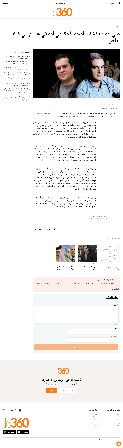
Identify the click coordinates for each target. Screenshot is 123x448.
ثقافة (118, 421)
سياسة (118, 26)
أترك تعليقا (76, 347)
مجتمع (118, 419)
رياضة (118, 425)
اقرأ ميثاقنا (115, 289)
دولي (119, 430)
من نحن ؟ (95, 414)
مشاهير (118, 427)
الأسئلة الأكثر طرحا (93, 416)
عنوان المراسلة (112, 336)
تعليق (116, 305)
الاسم (115, 328)
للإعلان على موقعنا (92, 419)
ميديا (119, 423)
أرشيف (95, 425)
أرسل (51, 390)
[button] (118, 443)
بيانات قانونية (94, 421)
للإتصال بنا (94, 423)
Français (5, 3)
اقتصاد (118, 416)
